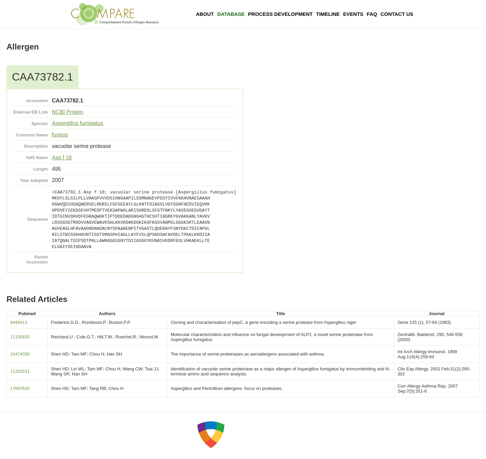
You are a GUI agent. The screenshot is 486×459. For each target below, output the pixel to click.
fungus (60, 134)
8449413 (18, 322)
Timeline (328, 14)
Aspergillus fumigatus (77, 123)
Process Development (280, 14)
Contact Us (396, 14)
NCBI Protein (67, 112)
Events (353, 14)
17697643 (20, 388)
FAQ (372, 14)
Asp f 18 (62, 157)
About (205, 14)
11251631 (20, 371)
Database (231, 14)
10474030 (20, 354)
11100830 (20, 336)
